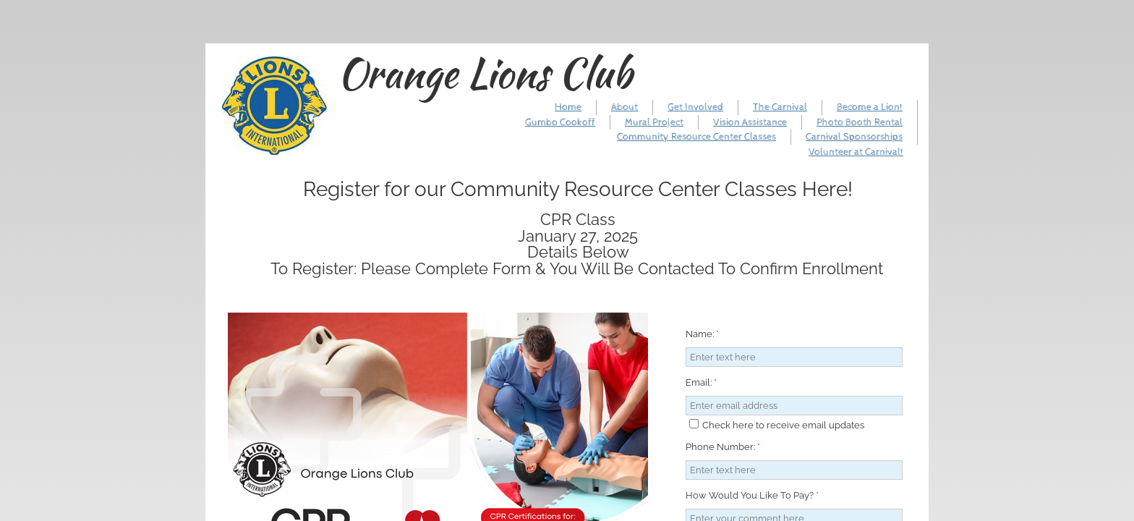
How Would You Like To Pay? (752, 495)
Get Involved (695, 107)
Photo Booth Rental (860, 122)
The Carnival (780, 107)
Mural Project (654, 122)
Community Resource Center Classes (696, 137)
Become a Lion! (870, 107)
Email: (701, 382)
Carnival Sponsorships (854, 137)
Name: (702, 334)
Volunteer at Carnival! (856, 152)
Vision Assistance (750, 122)
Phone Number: (723, 446)
